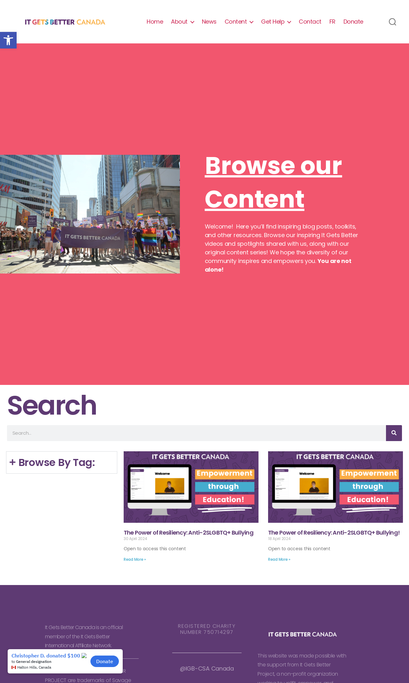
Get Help (272, 23)
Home (155, 23)
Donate (353, 23)
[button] (8, 40)
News (209, 23)
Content (236, 23)
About (179, 23)
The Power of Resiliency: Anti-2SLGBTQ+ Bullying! (334, 536)
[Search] (394, 436)
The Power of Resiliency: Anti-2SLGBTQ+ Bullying (188, 536)
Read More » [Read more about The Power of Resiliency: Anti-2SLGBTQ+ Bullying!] (279, 562)
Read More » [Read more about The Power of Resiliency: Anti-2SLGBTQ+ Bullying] (135, 562)
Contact (310, 23)
